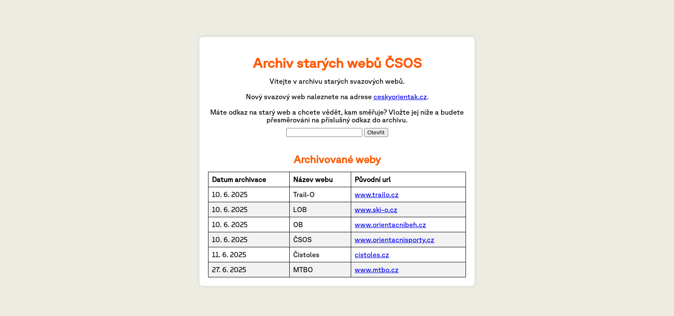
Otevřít (376, 132)
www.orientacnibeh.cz (390, 224)
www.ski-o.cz (376, 209)
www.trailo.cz (376, 194)
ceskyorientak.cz (400, 96)
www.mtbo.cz (376, 269)
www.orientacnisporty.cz (394, 239)
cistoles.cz (372, 254)
